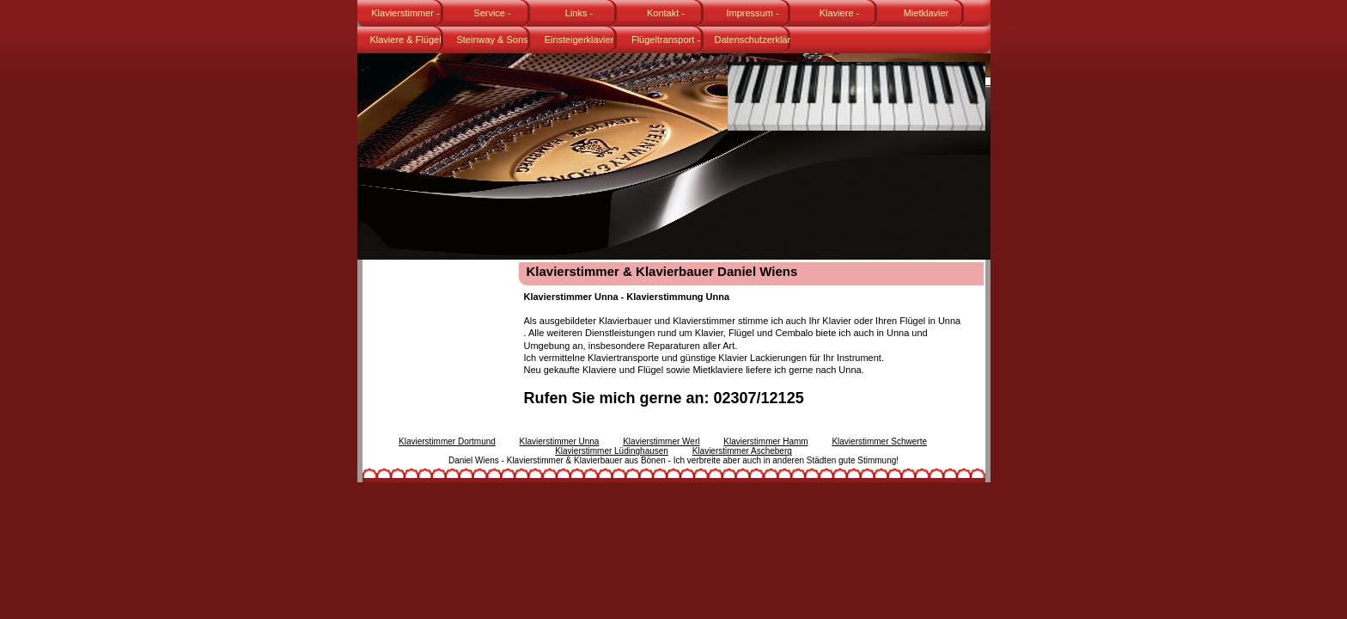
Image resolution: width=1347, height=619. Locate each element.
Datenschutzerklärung (753, 39)
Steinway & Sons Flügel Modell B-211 (487, 43)
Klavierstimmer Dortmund (447, 441)
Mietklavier (926, 13)
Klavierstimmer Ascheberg (742, 451)
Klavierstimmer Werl (661, 441)
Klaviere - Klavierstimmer (834, 17)
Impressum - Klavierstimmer (747, 17)
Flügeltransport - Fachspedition (665, 43)
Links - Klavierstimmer (574, 17)
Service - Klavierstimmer (487, 17)
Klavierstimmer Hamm (765, 441)
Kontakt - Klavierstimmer (661, 17)
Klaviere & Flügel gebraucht (405, 43)
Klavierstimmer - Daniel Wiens (405, 17)
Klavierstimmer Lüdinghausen (611, 451)
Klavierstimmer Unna (560, 441)
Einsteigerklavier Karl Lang (579, 43)
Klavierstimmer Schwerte (879, 441)
